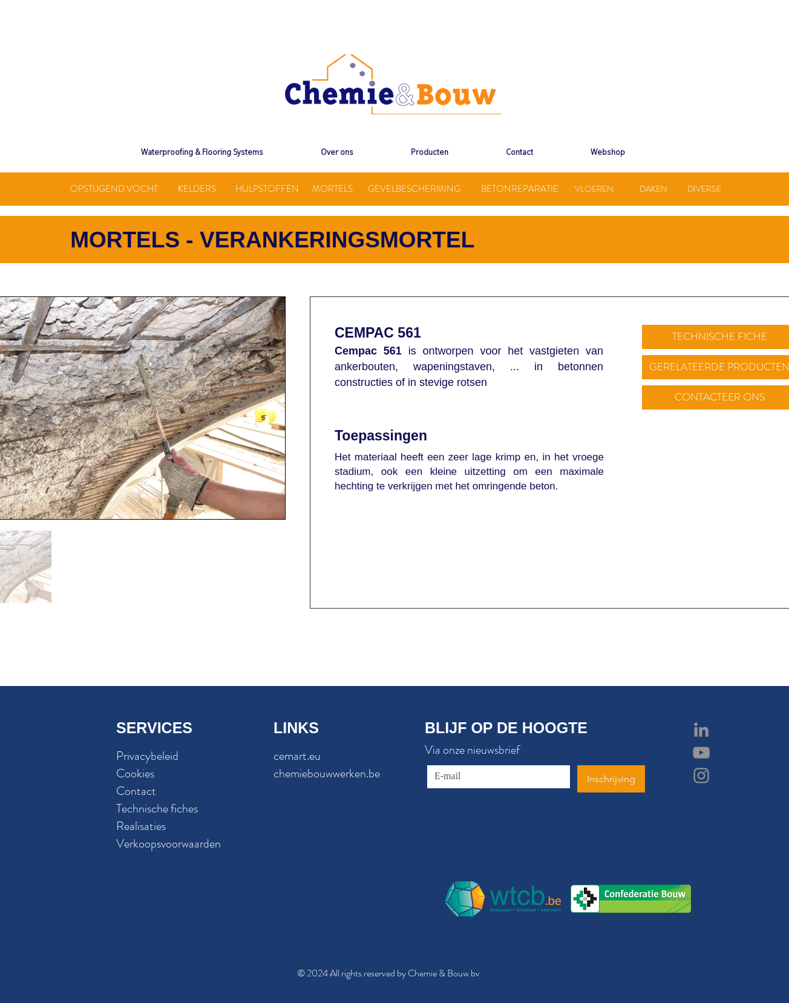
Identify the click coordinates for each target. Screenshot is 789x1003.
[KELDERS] (196, 189)
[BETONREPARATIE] (520, 189)
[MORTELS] (332, 189)
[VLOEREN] (594, 189)
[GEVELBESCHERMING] (414, 189)
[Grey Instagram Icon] (701, 775)
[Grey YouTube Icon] (701, 752)
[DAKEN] (653, 189)
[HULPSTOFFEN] (267, 189)
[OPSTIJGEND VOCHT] (114, 189)
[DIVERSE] (704, 189)
